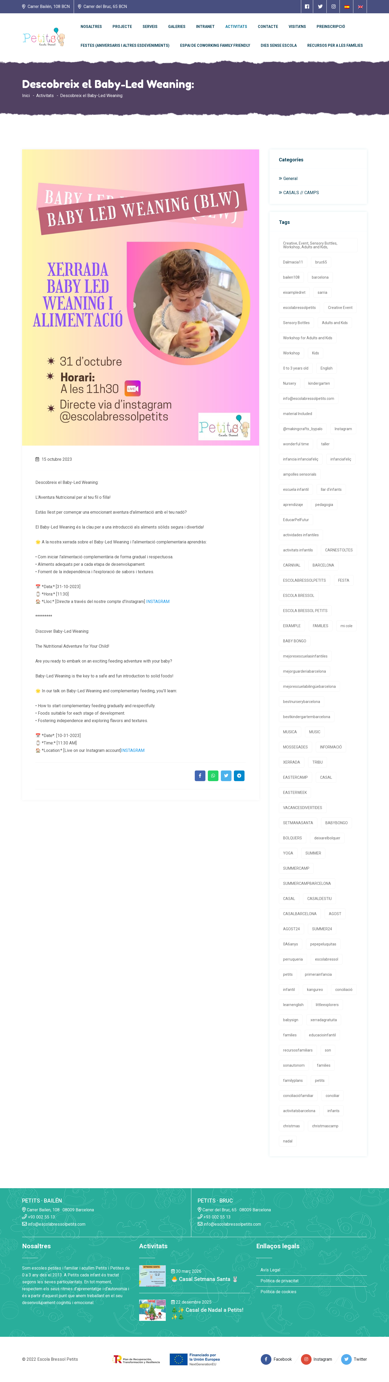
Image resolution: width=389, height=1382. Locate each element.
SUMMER (313, 853)
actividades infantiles (301, 535)
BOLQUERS (292, 838)
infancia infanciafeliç (300, 459)
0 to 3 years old (295, 368)
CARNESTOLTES (339, 550)
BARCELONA (323, 565)
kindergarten (319, 383)
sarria (322, 292)
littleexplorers (327, 1005)
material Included (297, 414)
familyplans (293, 1080)
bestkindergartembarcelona (306, 717)
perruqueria (293, 959)
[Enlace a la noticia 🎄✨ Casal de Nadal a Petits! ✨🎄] (152, 1309)
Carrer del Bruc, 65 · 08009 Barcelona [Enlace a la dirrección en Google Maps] (234, 1209)
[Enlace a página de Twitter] (320, 6)
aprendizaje (293, 504)
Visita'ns (297, 26)
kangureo (315, 989)
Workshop (291, 353)
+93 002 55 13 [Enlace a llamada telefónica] (38, 1217)
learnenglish (293, 1005)
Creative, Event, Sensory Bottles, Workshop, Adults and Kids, (310, 245)
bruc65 (321, 262)
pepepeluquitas (323, 944)
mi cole (347, 626)
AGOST (335, 914)
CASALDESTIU (319, 899)
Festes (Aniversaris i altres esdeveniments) (125, 45)
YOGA (288, 853)
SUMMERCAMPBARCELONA (307, 883)
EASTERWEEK (295, 792)
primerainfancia (318, 974)
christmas (291, 1126)
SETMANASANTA (298, 823)
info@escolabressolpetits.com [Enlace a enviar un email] (53, 1224)
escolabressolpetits (299, 307)
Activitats (236, 26)
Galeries (176, 26)
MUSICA (290, 732)
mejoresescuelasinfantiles (305, 656)
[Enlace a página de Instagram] (334, 6)
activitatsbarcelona (299, 1111)
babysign (290, 1020)
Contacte (268, 26)
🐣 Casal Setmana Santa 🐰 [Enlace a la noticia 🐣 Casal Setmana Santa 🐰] (204, 1279)
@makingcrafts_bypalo (302, 429)
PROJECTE (122, 26)
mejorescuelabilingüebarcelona (309, 686)
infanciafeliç (340, 459)
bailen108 (291, 277)
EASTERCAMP (295, 777)
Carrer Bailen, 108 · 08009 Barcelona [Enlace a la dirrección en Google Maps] (58, 1209)
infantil (289, 989)
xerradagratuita (324, 1020)
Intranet (205, 26)
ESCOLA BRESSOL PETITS (305, 611)
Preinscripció (331, 26)
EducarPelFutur (296, 520)
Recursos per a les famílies (335, 45)
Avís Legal (270, 1269)
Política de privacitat (279, 1280)
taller (325, 444)
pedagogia (324, 504)
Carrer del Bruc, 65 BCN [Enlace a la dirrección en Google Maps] (102, 6)
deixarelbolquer (327, 838)
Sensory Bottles (296, 323)
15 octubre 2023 (53, 459)
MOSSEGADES (295, 747)
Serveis (150, 26)
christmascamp (325, 1126)
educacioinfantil (322, 1035)
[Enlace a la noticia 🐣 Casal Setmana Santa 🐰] (152, 1275)
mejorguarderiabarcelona (304, 671)
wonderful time (296, 444)
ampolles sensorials (299, 474)
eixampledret (294, 292)
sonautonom (294, 1065)
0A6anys (290, 944)
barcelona (320, 277)
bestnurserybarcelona (301, 702)
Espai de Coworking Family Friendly (215, 45)
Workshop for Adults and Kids (307, 338)
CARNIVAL (291, 565)
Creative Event (340, 307)
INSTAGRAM (157, 601)
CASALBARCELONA (300, 914)
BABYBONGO (336, 823)
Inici (26, 95)
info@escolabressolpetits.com (308, 398)
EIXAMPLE (292, 626)
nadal (287, 1141)
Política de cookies (278, 1291)
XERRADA (291, 762)
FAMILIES (320, 626)
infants (334, 1111)
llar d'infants (331, 489)
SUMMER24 (322, 929)
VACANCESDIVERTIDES (302, 808)
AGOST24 (291, 929)
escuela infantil (296, 489)
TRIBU (317, 762)
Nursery (289, 383)
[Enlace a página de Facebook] (307, 6)
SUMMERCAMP (296, 868)
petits (288, 974)
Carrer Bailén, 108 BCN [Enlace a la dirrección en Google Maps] (46, 6)
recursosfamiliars (298, 1050)
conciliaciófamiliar (298, 1096)
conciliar (333, 1096)
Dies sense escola (279, 45)
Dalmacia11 (293, 262)
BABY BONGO (294, 641)
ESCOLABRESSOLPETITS (304, 580)
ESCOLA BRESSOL (298, 595)
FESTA (343, 580)
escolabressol (326, 959)
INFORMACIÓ (331, 747)
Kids (315, 353)
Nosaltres (91, 26)
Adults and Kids (335, 323)
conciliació (344, 989)
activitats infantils (298, 550)
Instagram (343, 429)
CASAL (326, 777)
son (328, 1050)
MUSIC (314, 732)
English (327, 368)
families (290, 1035)
